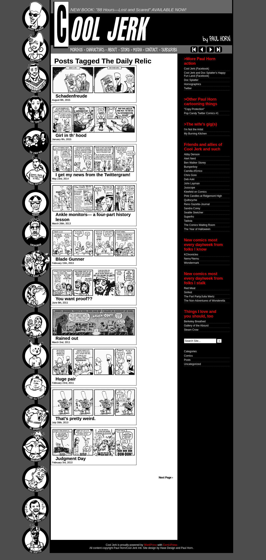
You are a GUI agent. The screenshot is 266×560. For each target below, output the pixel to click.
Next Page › (166, 477)
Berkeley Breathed (195, 321)
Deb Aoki (189, 179)
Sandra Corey (192, 208)
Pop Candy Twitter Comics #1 (201, 113)
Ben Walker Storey (195, 162)
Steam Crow (191, 329)
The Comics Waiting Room (199, 225)
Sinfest (188, 292)
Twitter (188, 88)
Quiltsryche (190, 200)
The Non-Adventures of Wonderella (204, 300)
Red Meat (189, 288)
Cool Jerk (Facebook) (196, 68)
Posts (187, 359)
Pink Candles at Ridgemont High (203, 195)
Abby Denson (192, 154)
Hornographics (192, 84)
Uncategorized (192, 364)
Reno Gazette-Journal (197, 204)
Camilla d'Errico (193, 171)
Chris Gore (190, 175)
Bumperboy (190, 166)
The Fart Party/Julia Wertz (199, 296)
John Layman (192, 183)
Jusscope (189, 187)
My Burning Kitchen (195, 133)
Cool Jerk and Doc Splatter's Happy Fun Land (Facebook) (205, 74)
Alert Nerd (190, 158)
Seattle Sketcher (193, 212)
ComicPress (170, 544)
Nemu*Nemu (191, 258)
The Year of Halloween (197, 229)
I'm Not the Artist (193, 129)
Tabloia (188, 220)
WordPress (150, 544)
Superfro (189, 216)
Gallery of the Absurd (196, 325)
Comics (188, 355)
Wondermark (191, 262)
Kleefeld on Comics (195, 191)
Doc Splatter (191, 80)
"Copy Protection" (194, 109)
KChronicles (191, 254)
